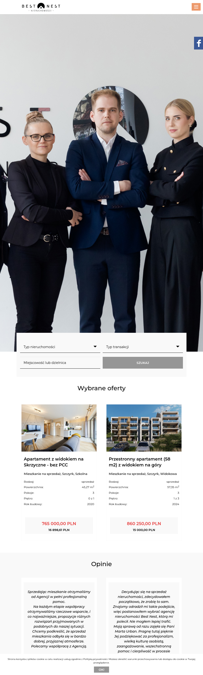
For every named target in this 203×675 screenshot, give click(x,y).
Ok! (101, 669)
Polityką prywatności (95, 659)
